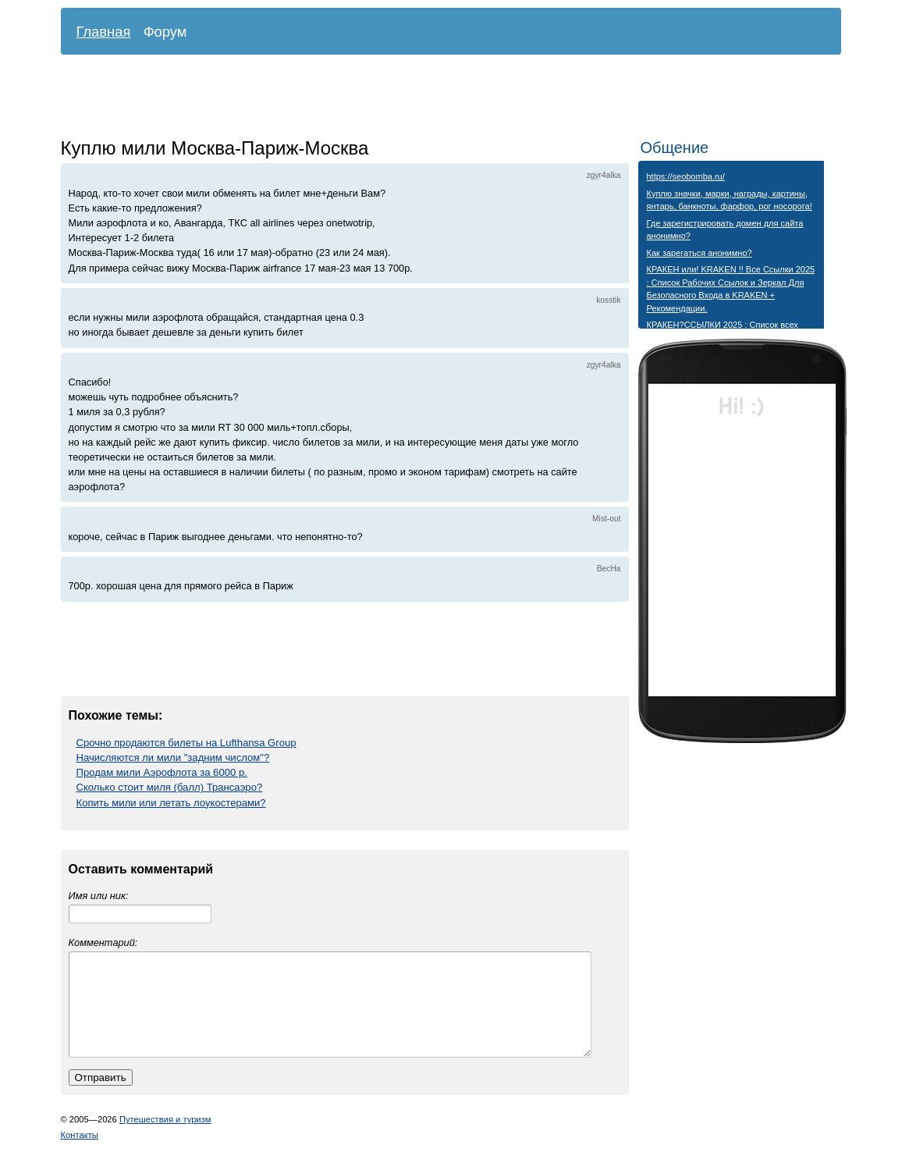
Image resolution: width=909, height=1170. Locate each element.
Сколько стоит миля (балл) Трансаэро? (169, 787)
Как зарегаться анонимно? (699, 253)
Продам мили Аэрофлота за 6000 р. (161, 772)
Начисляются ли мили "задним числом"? (173, 757)
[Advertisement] (439, 97)
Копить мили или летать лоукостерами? (171, 803)
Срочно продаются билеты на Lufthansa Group (186, 743)
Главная (103, 31)
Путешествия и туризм (165, 1138)
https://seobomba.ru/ (686, 176)
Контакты (79, 1153)
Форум (165, 31)
